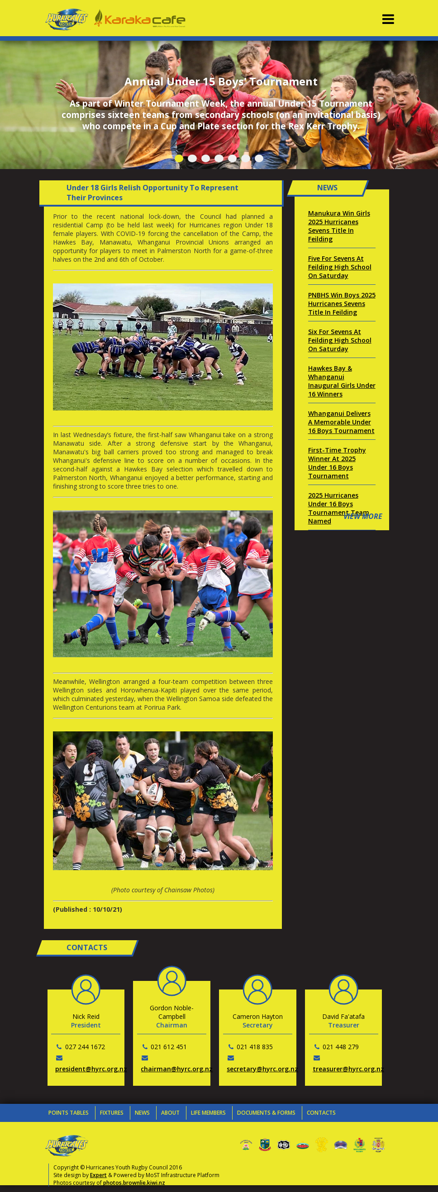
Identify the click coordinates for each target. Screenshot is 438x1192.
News (142, 1113)
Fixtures (112, 1113)
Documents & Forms (266, 1113)
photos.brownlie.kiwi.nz (134, 1183)
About (170, 1113)
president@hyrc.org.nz (91, 1069)
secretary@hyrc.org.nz (262, 1069)
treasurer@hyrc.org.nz (348, 1069)
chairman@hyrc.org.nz (177, 1069)
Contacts (321, 1113)
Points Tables (68, 1113)
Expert (98, 1175)
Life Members (208, 1113)
